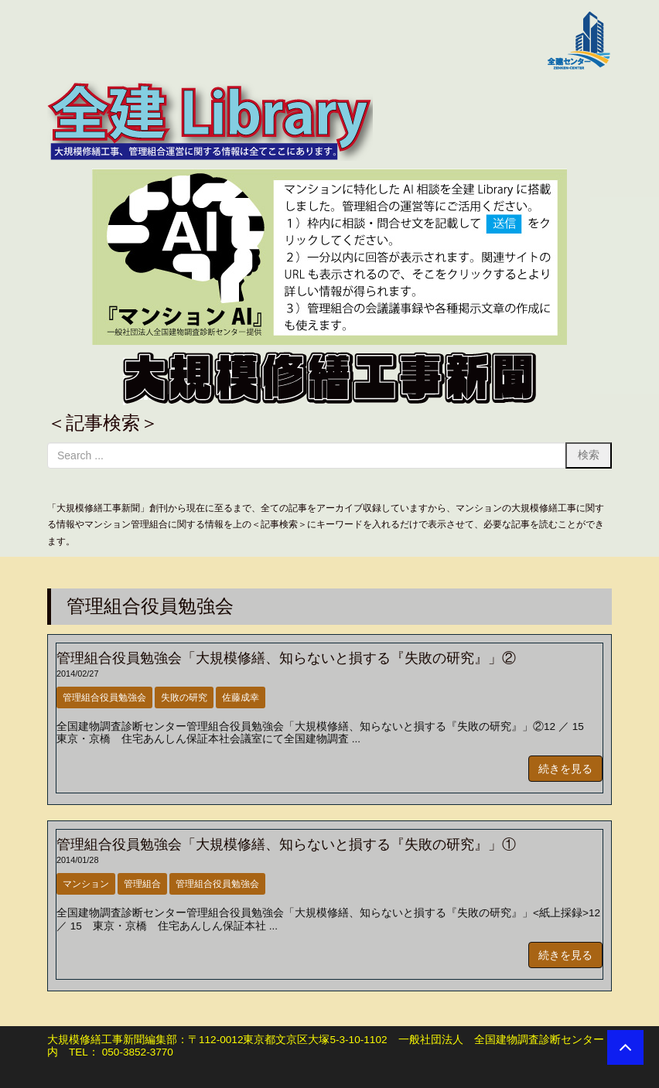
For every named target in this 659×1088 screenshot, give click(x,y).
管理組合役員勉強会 (104, 697)
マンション (86, 883)
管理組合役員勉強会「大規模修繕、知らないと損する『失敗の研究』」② (286, 658)
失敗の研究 (184, 697)
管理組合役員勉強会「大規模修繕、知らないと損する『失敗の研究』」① (286, 844)
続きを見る (565, 768)
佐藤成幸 (240, 697)
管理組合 (142, 883)
